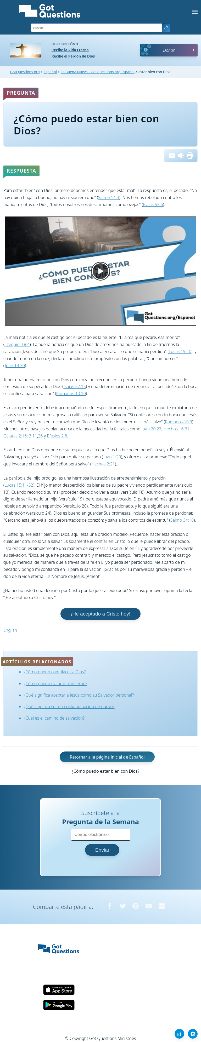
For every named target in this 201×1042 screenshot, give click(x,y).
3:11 (33, 436)
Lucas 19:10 (180, 351)
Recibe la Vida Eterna (70, 49)
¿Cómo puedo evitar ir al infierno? (55, 683)
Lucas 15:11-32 (18, 485)
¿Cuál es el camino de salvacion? (54, 718)
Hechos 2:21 (103, 464)
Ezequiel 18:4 (17, 344)
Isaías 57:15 (74, 386)
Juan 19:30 (15, 365)
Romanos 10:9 (178, 422)
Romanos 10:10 (71, 393)
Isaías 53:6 (153, 204)
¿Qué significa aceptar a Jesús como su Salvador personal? (79, 695)
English (10, 630)
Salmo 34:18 (182, 520)
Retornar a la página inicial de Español (107, 757)
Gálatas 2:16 (15, 436)
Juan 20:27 (151, 429)
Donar (169, 50)
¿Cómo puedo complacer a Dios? (55, 672)
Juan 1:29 (112, 457)
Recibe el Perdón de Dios (73, 56)
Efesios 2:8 (57, 436)
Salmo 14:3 (108, 197)
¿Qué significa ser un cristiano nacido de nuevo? (69, 706)
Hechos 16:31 (176, 429)
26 (40, 436)
